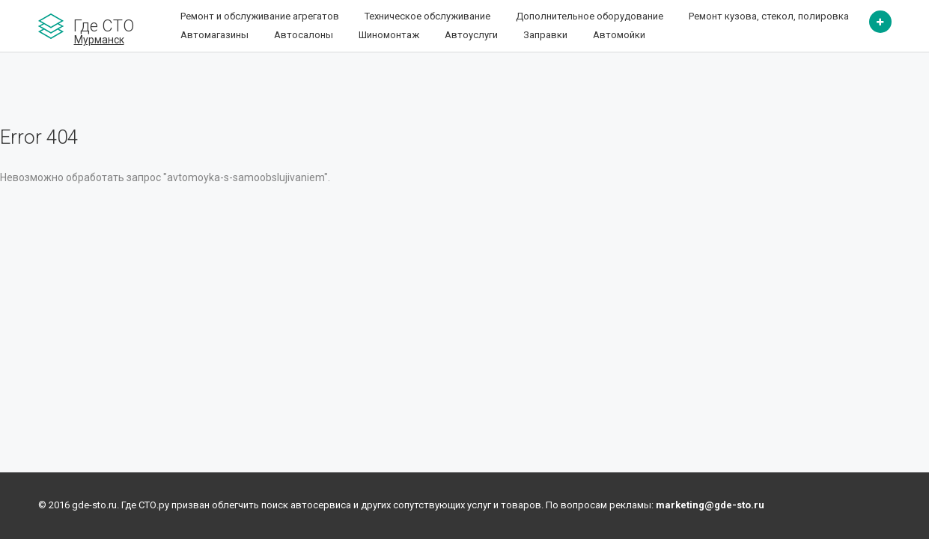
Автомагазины (214, 34)
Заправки (545, 34)
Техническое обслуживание (427, 16)
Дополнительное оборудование (589, 16)
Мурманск (99, 40)
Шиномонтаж (389, 34)
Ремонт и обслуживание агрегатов (259, 16)
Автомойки (619, 34)
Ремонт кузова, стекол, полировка (769, 16)
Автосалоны (303, 34)
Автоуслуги (471, 34)
